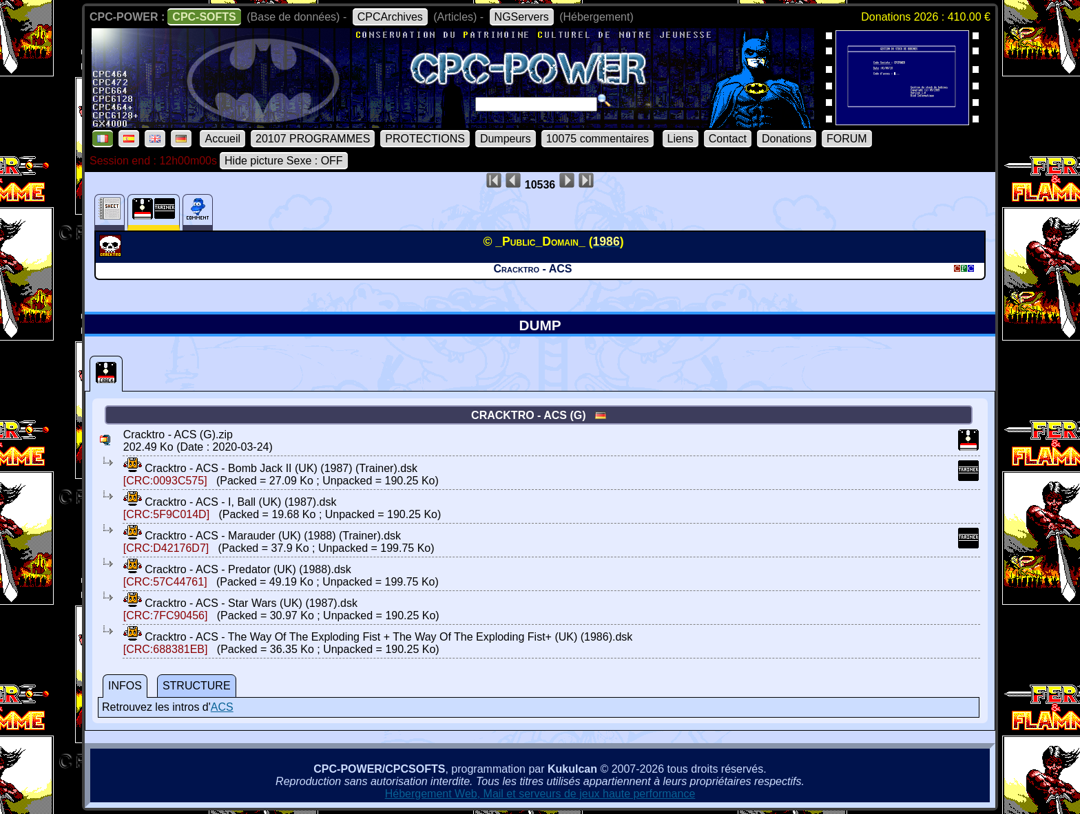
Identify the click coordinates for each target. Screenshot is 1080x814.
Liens (680, 138)
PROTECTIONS (425, 138)
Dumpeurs (505, 138)
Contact (728, 138)
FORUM (847, 138)
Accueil (222, 138)
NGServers (522, 17)
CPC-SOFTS (204, 17)
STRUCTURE (197, 686)
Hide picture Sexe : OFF (284, 161)
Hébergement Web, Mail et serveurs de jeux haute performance (540, 794)
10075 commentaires (597, 138)
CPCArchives (390, 17)
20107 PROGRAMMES (313, 138)
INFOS (125, 686)
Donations (786, 138)
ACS (222, 707)
